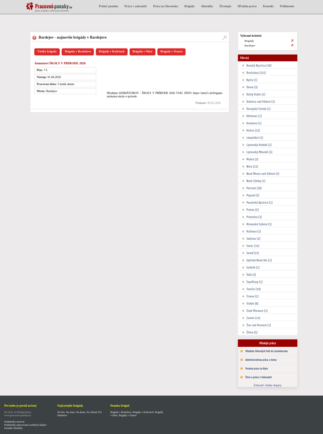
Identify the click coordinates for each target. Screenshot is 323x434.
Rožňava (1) (253, 231)
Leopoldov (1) (254, 137)
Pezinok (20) (254, 188)
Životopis (225, 6)
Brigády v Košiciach (112, 51)
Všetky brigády (47, 51)
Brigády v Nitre (142, 51)
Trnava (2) (252, 296)
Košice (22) (253, 130)
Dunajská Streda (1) (258, 109)
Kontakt (268, 6)
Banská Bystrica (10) (258, 65)
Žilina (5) (251, 332)
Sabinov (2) (253, 238)
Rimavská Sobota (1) (258, 224)
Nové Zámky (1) (255, 181)
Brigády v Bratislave (78, 51)
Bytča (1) (251, 80)
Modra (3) (252, 159)
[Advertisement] (103, 20)
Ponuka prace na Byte (256, 368)
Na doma (80, 412)
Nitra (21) (252, 166)
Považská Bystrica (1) (259, 202)
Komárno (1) (253, 123)
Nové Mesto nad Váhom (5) (262, 173)
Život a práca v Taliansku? (258, 377)
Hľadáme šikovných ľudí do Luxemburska (266, 351)
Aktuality (207, 6)
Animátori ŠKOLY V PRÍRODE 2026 (60, 63)
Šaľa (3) (251, 274)
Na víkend (92, 412)
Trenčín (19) (253, 289)
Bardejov (249, 45)
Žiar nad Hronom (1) (258, 325)
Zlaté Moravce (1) (257, 310)
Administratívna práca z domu (261, 359)
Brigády (189, 6)
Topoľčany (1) (254, 282)
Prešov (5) (252, 209)
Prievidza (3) (254, 217)
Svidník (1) (253, 267)
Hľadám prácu (247, 6)
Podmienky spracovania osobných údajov (25, 424)
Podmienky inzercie (14, 421)
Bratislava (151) (256, 72)
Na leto (61, 412)
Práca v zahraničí (135, 6)
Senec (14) (252, 246)
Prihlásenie (287, 6)
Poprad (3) (252, 195)
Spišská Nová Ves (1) (259, 260)
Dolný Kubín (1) (255, 94)
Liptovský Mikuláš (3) (259, 152)
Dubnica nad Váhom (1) (260, 101)
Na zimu (70, 412)
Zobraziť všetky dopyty (268, 385)
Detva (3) (252, 87)
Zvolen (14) (253, 318)
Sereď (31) (252, 253)
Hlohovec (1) (254, 116)
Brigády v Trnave (171, 51)
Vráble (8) (252, 303)
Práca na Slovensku (165, 6)
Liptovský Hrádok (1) (258, 145)
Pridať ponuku (108, 6)
